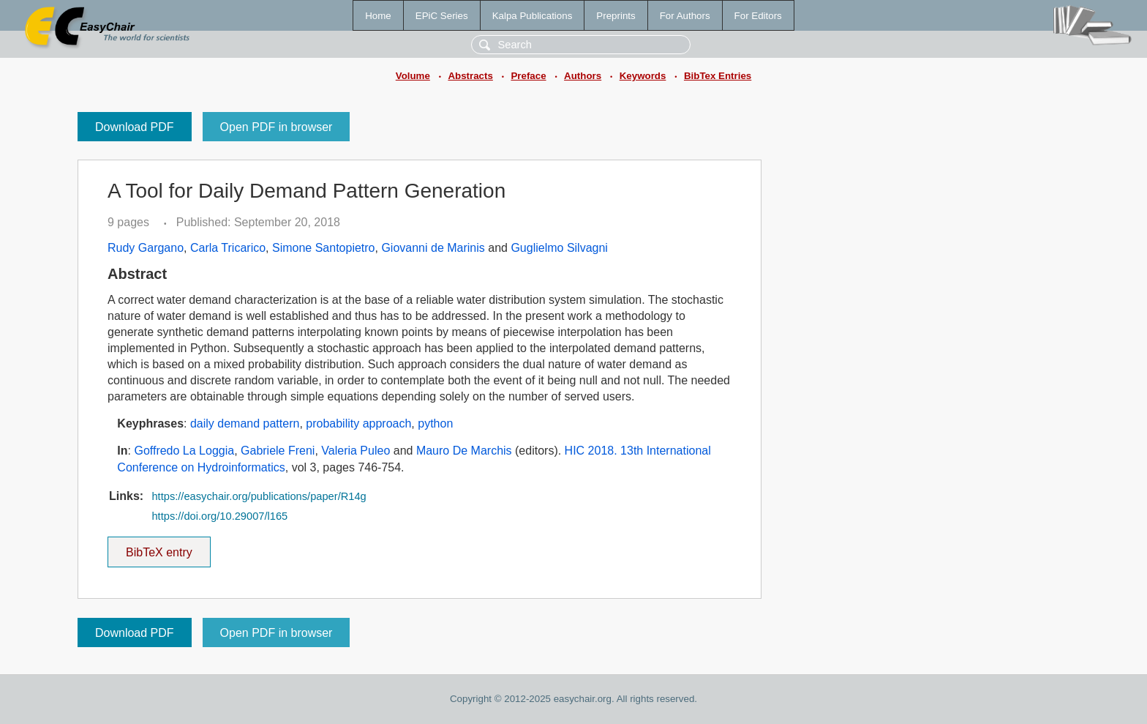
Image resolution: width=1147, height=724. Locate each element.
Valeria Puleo (355, 450)
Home (378, 15)
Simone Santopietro (323, 248)
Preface (528, 75)
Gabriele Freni (278, 450)
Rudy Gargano (146, 248)
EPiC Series (441, 15)
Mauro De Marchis (464, 450)
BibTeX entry (159, 548)
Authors (582, 75)
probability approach (358, 423)
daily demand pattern (244, 423)
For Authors (685, 15)
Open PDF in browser (276, 127)
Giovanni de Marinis (432, 248)
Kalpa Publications (532, 15)
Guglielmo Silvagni (559, 248)
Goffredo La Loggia (184, 450)
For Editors (758, 15)
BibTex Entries (717, 75)
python (435, 423)
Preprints (615, 15)
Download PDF (134, 127)
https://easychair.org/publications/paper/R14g (258, 496)
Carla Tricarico (228, 248)
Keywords (643, 75)
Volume (413, 75)
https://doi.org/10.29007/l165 (219, 516)
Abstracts (470, 75)
